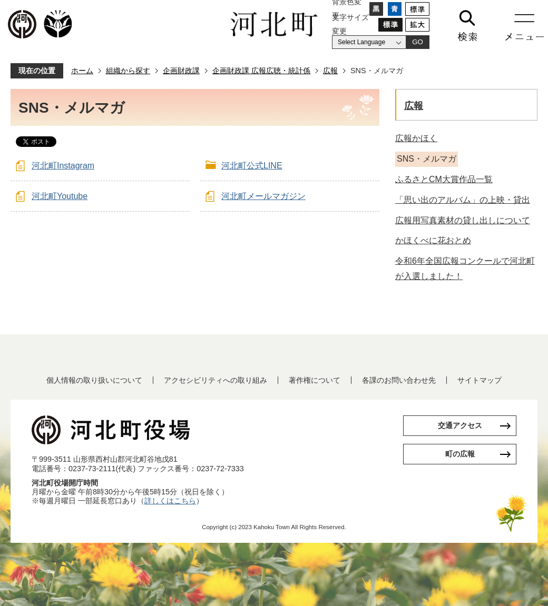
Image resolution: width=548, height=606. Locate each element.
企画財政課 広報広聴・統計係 (261, 70)
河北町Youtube (59, 196)
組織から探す (128, 70)
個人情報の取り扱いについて (94, 380)
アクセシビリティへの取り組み (215, 380)
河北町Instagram (63, 165)
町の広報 (460, 454)
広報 (330, 70)
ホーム (82, 70)
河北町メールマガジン (263, 196)
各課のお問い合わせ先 (399, 380)
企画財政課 (181, 70)
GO (417, 42)
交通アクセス (460, 425)
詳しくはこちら (170, 500)
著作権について (314, 380)
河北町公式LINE (251, 165)
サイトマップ (479, 380)
